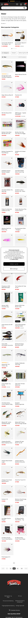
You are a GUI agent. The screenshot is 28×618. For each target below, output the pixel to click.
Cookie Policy (14, 259)
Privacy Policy (18, 258)
